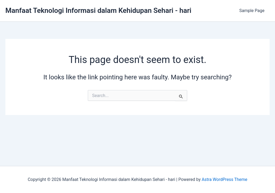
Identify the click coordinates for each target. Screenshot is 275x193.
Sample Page (252, 10)
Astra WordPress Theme (224, 179)
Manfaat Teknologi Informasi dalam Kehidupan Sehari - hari (98, 10)
